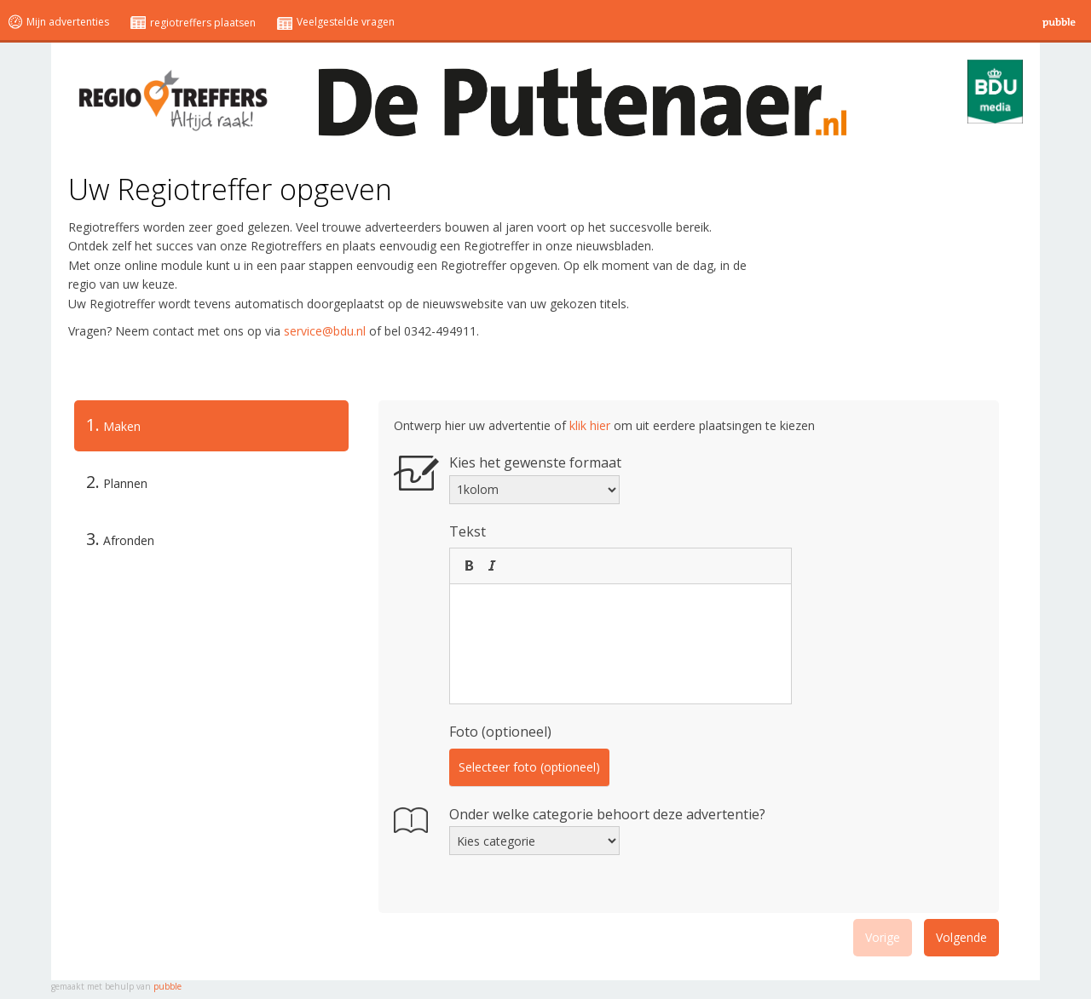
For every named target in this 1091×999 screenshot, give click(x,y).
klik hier (589, 425)
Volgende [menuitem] (961, 937)
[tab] (211, 425)
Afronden (120, 538)
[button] (469, 565)
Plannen (116, 481)
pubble (167, 986)
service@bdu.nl (325, 331)
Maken (107, 425)
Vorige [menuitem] (882, 937)
